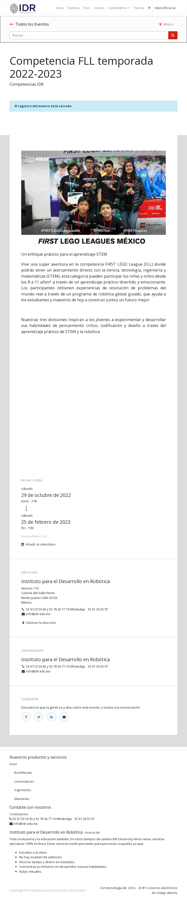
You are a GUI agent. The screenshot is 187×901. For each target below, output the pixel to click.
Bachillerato (23, 772)
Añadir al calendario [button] (41, 544)
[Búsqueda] (173, 35)
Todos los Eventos (29, 24)
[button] (149, 8)
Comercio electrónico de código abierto (162, 890)
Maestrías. (22, 798)
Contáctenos (18, 814)
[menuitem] (60, 8)
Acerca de (92, 832)
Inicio (13, 764)
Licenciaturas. (24, 781)
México (166, 24)
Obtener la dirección (41, 622)
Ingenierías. (23, 790)
